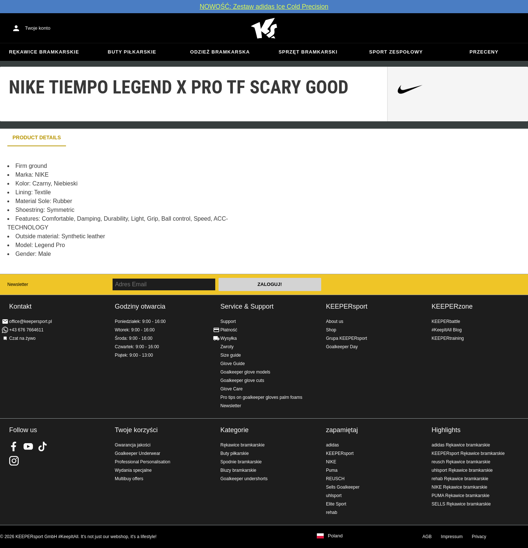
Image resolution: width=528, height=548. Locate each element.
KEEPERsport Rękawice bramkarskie (468, 453)
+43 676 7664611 (26, 329)
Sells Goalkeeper (342, 487)
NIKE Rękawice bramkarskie (459, 487)
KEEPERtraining (448, 338)
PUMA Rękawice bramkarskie (460, 495)
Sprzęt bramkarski (308, 52)
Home (264, 28)
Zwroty (227, 346)
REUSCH (335, 478)
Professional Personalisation (142, 461)
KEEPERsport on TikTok (42, 446)
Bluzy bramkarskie (238, 470)
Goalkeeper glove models (245, 372)
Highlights (446, 430)
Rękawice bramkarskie (44, 52)
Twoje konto (37, 28)
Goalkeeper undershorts (244, 478)
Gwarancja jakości (132, 445)
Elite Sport (336, 504)
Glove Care (231, 388)
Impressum (451, 536)
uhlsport (334, 495)
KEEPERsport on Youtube (28, 446)
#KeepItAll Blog (447, 329)
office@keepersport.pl (30, 321)
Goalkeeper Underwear (137, 453)
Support (228, 321)
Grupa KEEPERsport (346, 338)
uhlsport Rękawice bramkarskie (462, 470)
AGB (427, 536)
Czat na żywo (22, 338)
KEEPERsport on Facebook (14, 446)
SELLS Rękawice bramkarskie (461, 504)
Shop (331, 329)
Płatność (228, 329)
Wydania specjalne (133, 470)
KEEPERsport (346, 306)
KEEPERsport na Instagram (14, 461)
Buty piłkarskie (132, 52)
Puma (331, 470)
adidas (332, 445)
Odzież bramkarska (220, 52)
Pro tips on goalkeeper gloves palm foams (261, 397)
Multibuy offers (129, 478)
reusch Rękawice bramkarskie (461, 461)
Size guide (230, 355)
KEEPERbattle (446, 321)
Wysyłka (228, 338)
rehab (331, 512)
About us (334, 321)
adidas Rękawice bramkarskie (461, 445)
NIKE (331, 461)
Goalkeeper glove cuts (242, 380)
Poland (335, 535)
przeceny (484, 52)
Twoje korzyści (136, 430)
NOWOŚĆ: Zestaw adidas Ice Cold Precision (263, 6)
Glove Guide (232, 363)
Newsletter (17, 284)
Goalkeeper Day (342, 346)
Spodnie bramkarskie (241, 461)
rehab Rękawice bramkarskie (460, 478)
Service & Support (247, 306)
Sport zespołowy (396, 52)
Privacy (479, 536)
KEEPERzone (452, 306)
